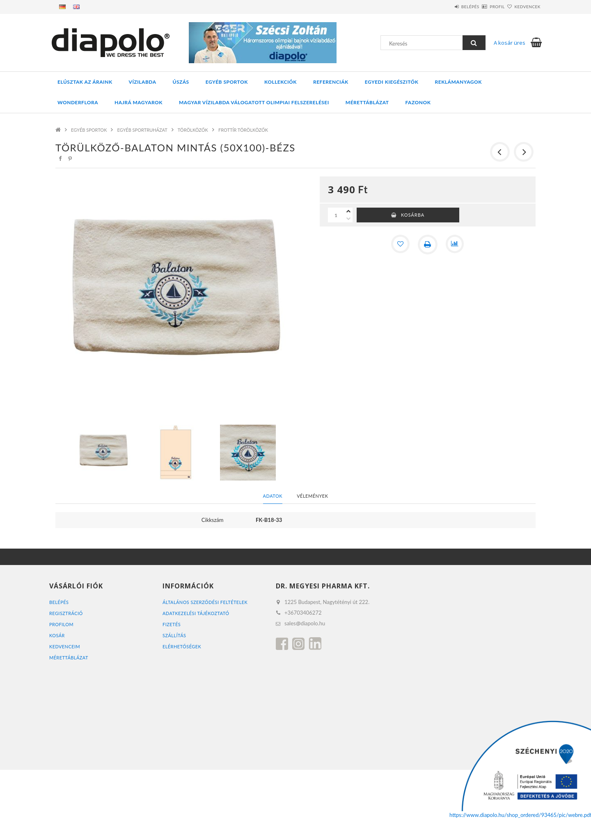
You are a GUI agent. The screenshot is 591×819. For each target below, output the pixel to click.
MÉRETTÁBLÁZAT (69, 657)
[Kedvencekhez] (400, 244)
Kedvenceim (64, 646)
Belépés (446, 6)
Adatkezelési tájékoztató (196, 613)
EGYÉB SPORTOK (227, 82)
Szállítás (174, 635)
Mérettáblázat (367, 102)
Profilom (61, 624)
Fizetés (172, 624)
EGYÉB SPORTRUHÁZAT (142, 130)
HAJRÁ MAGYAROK (139, 102)
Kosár (57, 635)
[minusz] (348, 218)
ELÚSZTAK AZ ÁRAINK (84, 82)
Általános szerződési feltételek (206, 602)
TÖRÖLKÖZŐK (193, 130)
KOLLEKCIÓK (280, 82)
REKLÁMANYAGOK (458, 82)
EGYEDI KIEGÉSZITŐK (392, 82)
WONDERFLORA (77, 102)
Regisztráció (66, 613)
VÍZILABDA (142, 82)
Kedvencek (522, 6)
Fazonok (418, 102)
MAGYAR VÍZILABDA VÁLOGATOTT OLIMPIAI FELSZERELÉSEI (254, 102)
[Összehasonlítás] (455, 244)
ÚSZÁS (181, 82)
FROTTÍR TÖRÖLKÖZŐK (243, 130)
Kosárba (412, 214)
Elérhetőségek (182, 646)
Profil (482, 6)
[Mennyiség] (336, 215)
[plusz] (348, 211)
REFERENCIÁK (330, 82)
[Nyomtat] (428, 244)
